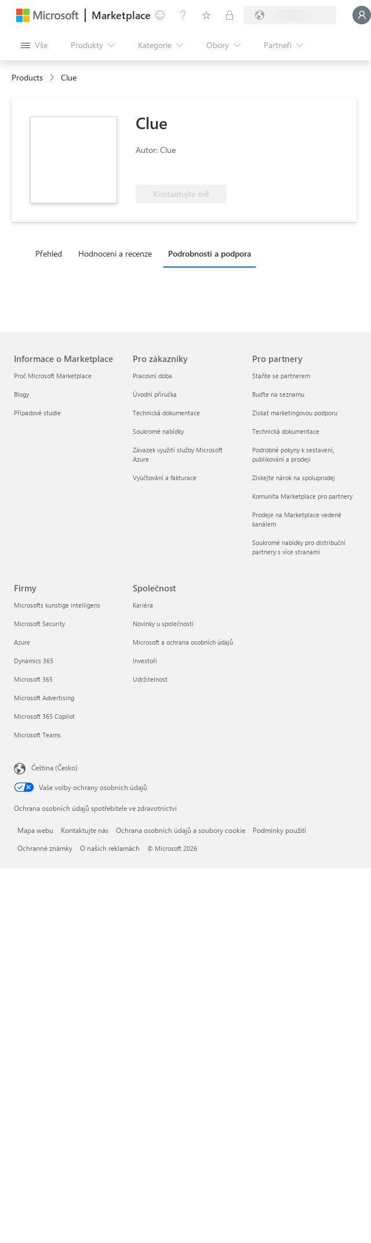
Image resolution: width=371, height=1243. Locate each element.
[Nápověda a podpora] (183, 15)
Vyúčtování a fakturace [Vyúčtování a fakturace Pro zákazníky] (165, 477)
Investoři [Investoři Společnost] (145, 660)
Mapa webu (35, 830)
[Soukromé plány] (229, 15)
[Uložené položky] (206, 15)
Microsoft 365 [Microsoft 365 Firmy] (33, 679)
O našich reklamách (110, 848)
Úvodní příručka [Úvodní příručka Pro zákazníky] (155, 394)
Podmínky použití (279, 830)
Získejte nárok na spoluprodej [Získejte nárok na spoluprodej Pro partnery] (293, 477)
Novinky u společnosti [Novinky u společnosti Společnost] (163, 623)
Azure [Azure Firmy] (22, 642)
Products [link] (27, 77)
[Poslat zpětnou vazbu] (160, 15)
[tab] (51, 253)
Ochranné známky (44, 848)
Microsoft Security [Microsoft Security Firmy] (39, 623)
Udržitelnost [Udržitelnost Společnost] (150, 679)
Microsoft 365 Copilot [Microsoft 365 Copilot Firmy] (44, 716)
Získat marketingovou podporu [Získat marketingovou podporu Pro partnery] (294, 412)
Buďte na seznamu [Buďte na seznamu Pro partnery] (278, 394)
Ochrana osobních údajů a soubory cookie (180, 830)
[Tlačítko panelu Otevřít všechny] (34, 45)
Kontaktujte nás (84, 830)
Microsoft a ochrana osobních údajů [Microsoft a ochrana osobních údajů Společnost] (183, 642)
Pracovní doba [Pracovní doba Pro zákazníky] (152, 375)
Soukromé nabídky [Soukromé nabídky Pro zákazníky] (158, 431)
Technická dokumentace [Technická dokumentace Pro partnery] (285, 431)
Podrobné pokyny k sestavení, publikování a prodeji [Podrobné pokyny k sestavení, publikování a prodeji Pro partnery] (293, 454)
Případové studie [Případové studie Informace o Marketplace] (37, 412)
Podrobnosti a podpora (209, 253)
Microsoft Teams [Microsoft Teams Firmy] (37, 734)
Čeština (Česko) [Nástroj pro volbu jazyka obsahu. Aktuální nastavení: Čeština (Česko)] (54, 767)
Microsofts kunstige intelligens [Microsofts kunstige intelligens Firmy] (57, 605)
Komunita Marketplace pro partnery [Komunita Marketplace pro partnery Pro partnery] (302, 496)
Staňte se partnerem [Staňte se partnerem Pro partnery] (281, 375)
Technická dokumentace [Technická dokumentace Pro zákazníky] (166, 412)
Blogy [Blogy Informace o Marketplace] (21, 394)
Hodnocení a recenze (115, 253)
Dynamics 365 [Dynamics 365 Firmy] (33, 660)
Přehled (48, 253)
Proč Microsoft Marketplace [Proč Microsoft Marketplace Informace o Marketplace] (53, 375)
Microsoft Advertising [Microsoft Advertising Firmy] (44, 697)
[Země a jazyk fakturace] (289, 15)
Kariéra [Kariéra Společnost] (143, 605)
